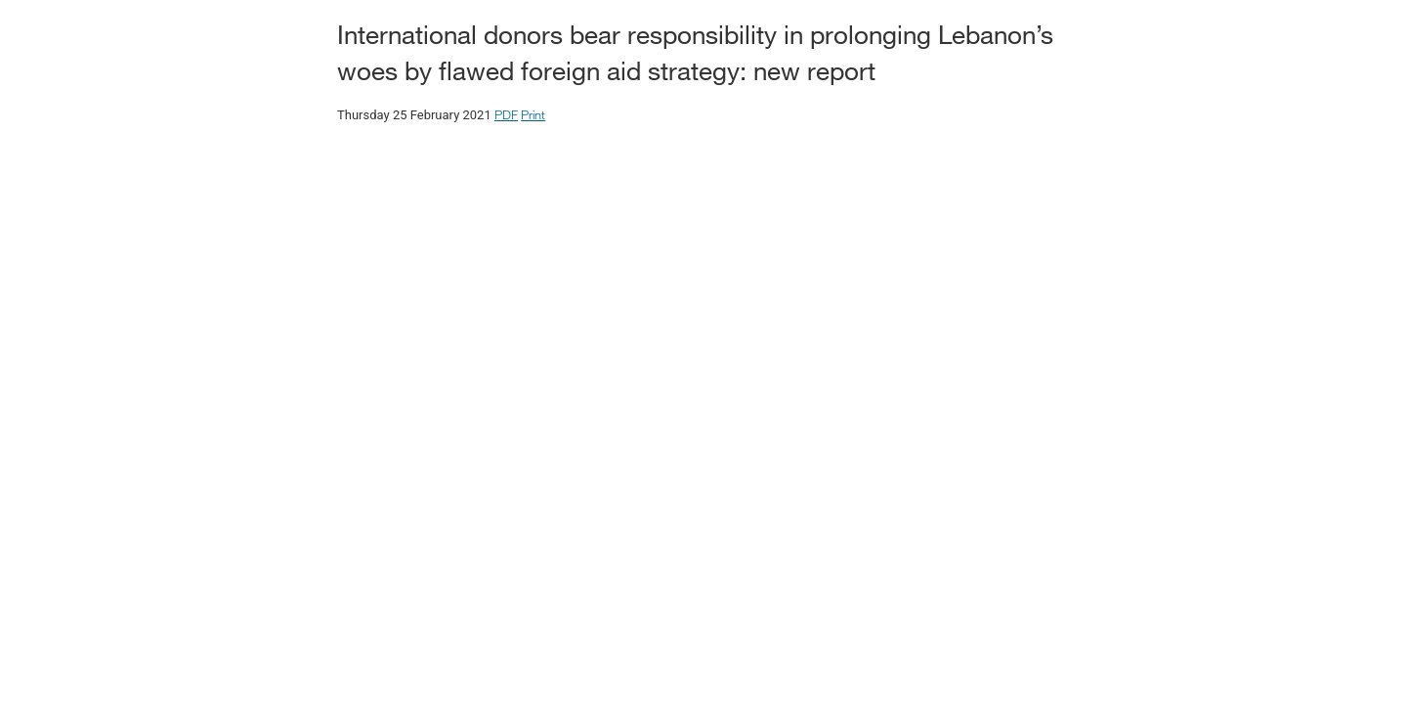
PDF (506, 114)
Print (533, 114)
